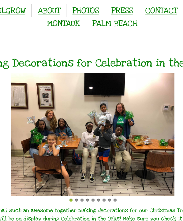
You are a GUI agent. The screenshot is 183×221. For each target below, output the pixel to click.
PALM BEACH (114, 23)
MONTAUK (63, 23)
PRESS (122, 10)
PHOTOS (86, 10)
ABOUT (49, 10)
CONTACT (161, 10)
